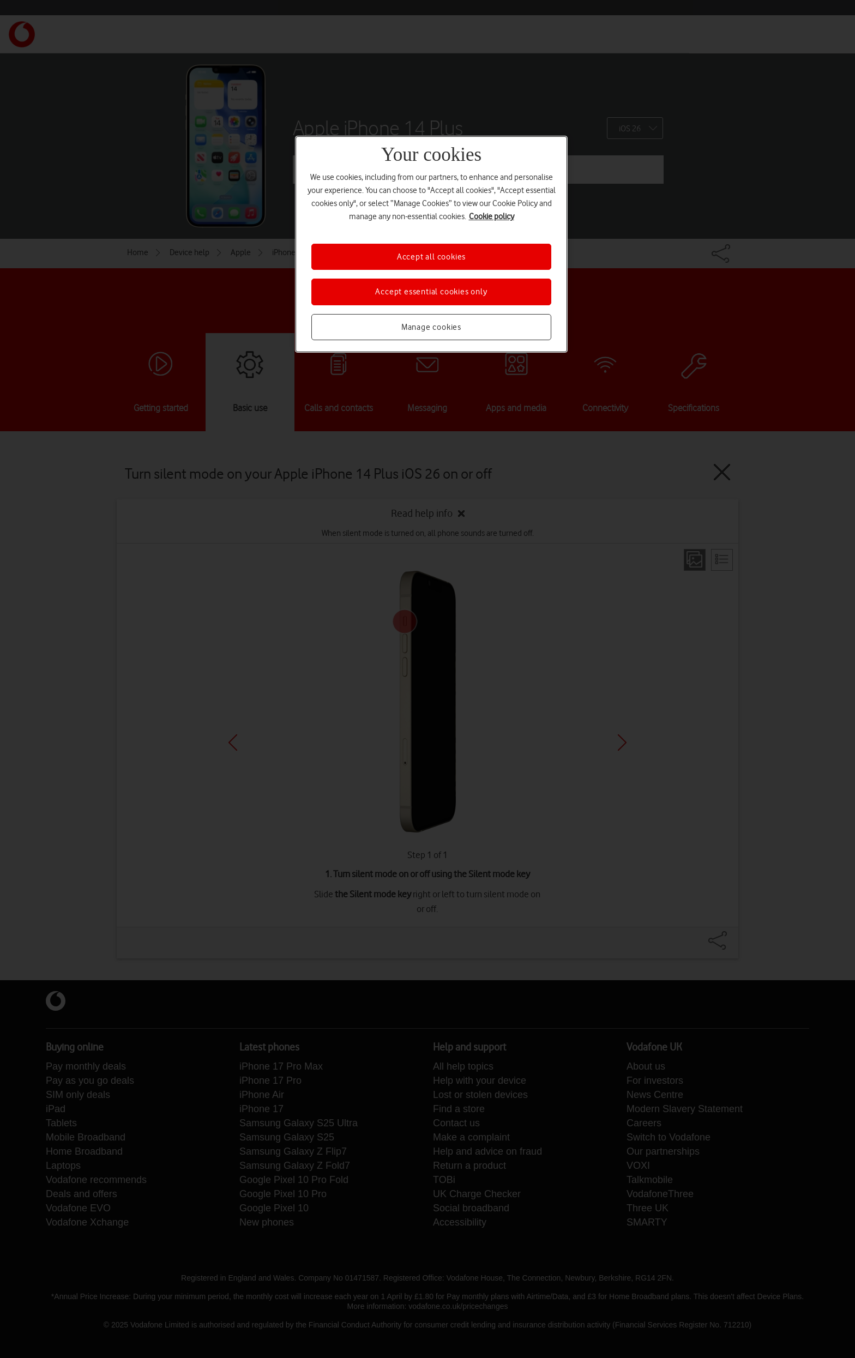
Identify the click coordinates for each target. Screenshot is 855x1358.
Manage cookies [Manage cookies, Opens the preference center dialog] (431, 327)
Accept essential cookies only (431, 292)
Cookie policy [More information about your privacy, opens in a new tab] (491, 216)
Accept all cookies (431, 257)
